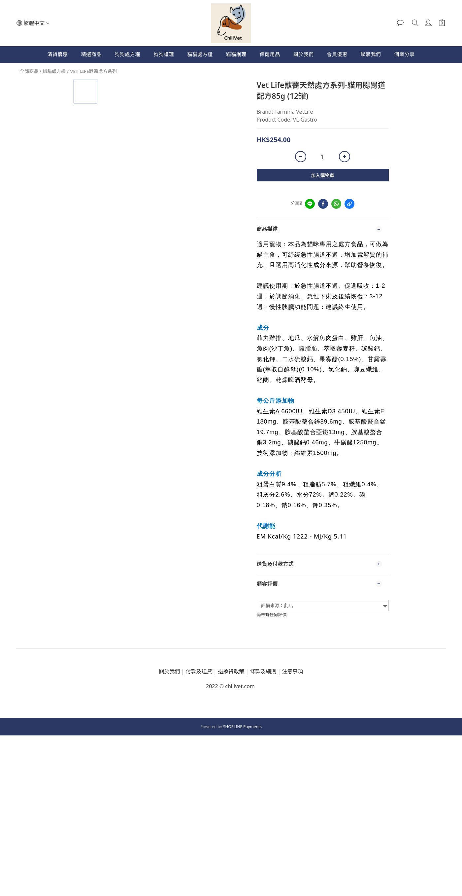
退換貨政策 (231, 671)
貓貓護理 (236, 54)
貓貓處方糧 (200, 54)
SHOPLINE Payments (242, 726)
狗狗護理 (163, 54)
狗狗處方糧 (127, 54)
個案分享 (404, 54)
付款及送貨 (199, 671)
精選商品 (91, 54)
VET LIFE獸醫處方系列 (93, 71)
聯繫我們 (371, 54)
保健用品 (270, 54)
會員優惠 (337, 54)
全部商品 (29, 71)
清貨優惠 (57, 54)
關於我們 (303, 54)
